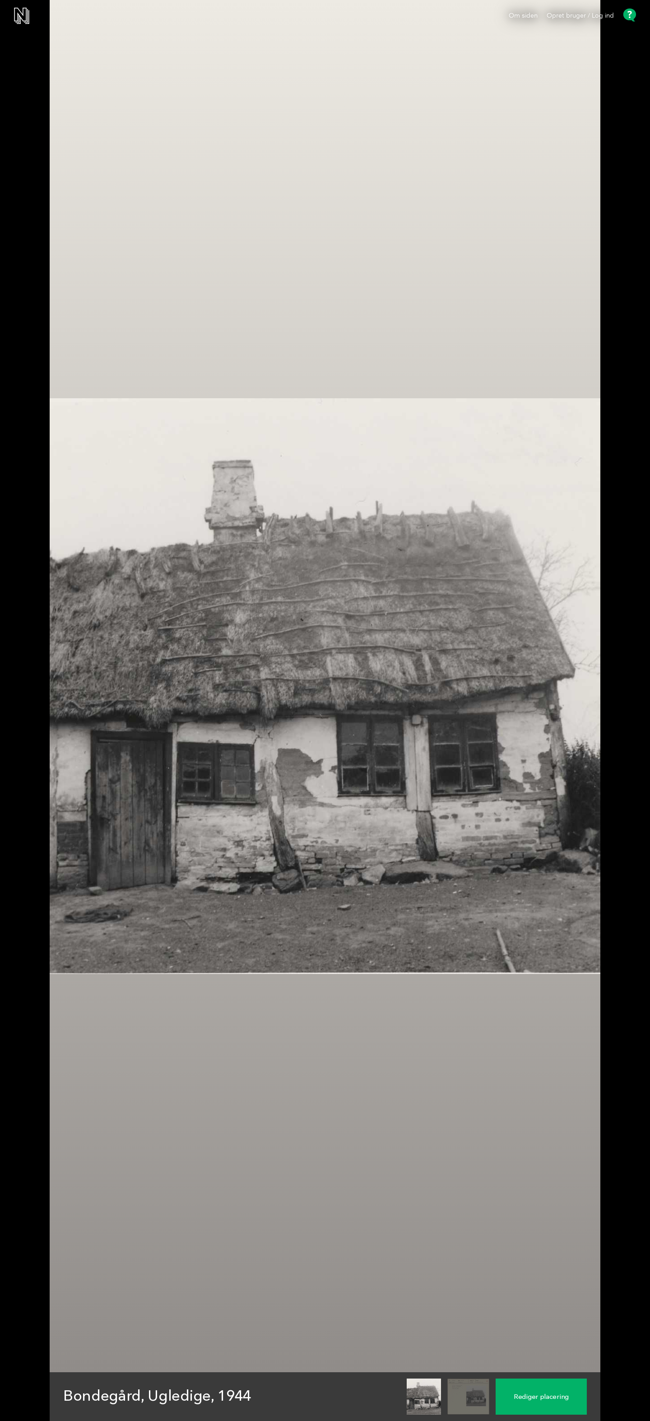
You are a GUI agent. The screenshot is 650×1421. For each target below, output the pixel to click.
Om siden (523, 16)
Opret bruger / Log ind (580, 16)
